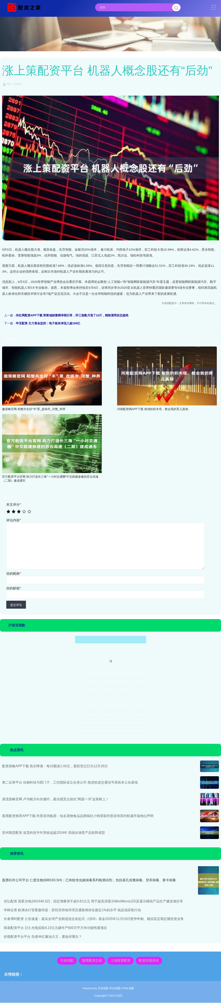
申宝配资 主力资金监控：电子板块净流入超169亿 (48, 323)
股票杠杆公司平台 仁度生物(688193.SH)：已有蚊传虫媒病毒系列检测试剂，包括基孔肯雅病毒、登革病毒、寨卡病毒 (89, 880)
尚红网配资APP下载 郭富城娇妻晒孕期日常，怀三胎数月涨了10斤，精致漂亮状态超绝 (72, 315)
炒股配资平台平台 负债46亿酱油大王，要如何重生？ (43, 936)
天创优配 (67, 960)
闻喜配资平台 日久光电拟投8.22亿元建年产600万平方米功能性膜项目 (55, 928)
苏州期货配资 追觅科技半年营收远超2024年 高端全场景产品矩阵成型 (53, 832)
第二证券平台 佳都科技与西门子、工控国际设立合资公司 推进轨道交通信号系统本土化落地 (70, 782)
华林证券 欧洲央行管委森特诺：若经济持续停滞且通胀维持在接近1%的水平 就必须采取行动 (72, 910)
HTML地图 (127, 988)
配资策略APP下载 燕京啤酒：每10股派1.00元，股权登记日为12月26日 (55, 766)
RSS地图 (114, 988)
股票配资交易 (92, 960)
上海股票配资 (120, 960)
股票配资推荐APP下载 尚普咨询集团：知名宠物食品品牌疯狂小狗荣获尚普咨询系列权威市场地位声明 (77, 816)
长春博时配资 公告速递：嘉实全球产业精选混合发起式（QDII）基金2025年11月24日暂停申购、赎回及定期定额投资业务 (94, 919)
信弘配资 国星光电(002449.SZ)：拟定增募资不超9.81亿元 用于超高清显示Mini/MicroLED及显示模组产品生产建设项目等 (93, 901)
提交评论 (16, 605)
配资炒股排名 (149, 960)
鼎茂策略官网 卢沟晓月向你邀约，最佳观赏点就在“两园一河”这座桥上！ (55, 799)
